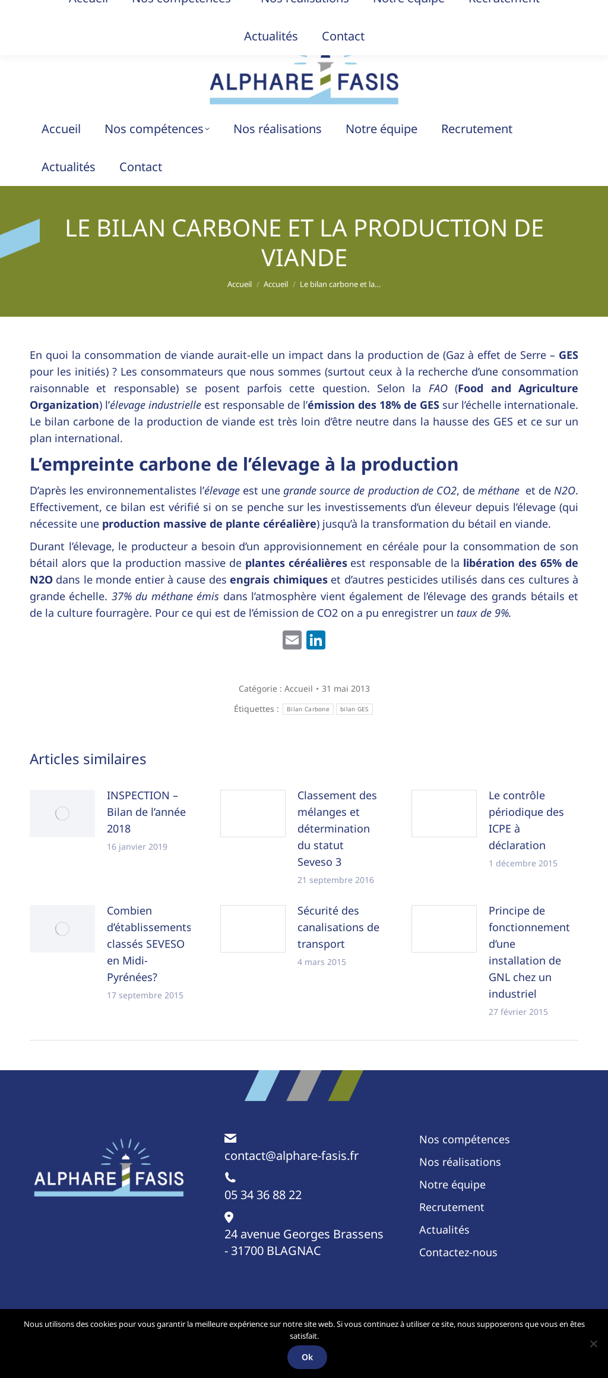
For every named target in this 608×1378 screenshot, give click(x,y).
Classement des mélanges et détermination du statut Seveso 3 (337, 828)
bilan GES (354, 709)
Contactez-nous (458, 1252)
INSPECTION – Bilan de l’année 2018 (146, 811)
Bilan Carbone (308, 709)
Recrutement (451, 1207)
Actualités (444, 1229)
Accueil (298, 688)
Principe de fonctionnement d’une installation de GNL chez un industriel (529, 952)
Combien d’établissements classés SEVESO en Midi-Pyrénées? (149, 943)
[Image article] (62, 813)
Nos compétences (464, 1139)
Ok (307, 1357)
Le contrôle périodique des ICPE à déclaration (526, 820)
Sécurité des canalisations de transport (338, 927)
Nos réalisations (460, 1162)
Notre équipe (452, 1184)
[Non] (593, 1343)
